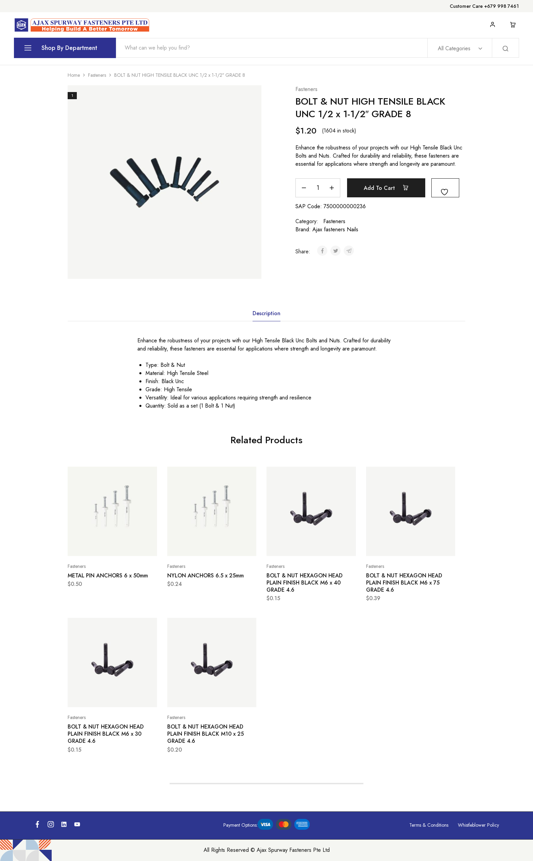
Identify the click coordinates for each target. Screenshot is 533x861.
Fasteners (97, 75)
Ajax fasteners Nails (335, 229)
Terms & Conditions (428, 825)
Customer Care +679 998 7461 (484, 6)
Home (74, 75)
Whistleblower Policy (478, 825)
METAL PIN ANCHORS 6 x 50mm (108, 575)
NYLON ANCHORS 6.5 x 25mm (205, 575)
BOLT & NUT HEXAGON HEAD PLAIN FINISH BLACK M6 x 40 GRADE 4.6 (304, 583)
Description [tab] (266, 313)
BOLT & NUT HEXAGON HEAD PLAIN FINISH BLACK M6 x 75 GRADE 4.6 (404, 583)
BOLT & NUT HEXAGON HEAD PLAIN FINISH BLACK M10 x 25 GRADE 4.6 (205, 734)
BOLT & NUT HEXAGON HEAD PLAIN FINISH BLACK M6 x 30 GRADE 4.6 (106, 734)
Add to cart (386, 187)
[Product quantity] (318, 188)
